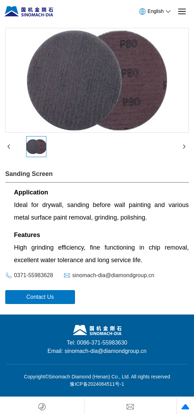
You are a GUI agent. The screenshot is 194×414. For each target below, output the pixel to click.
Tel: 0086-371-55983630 (97, 343)
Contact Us (40, 297)
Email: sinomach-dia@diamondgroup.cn (97, 351)
